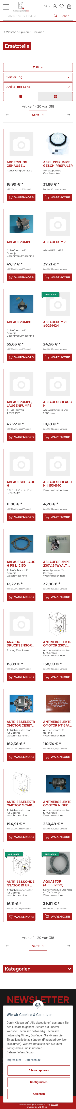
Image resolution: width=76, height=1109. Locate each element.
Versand (27, 189)
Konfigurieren (38, 1082)
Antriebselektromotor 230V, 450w (57, 643)
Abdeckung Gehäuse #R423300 (17, 164)
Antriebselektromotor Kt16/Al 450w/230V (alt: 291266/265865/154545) (58, 723)
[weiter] (69, 115)
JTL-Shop (42, 1107)
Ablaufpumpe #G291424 (55, 323)
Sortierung (14, 77)
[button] (55, 6)
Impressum (14, 1059)
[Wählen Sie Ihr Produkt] (26, 16)
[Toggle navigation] (6, 7)
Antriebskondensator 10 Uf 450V (20, 883)
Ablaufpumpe (19, 242)
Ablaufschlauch (57, 403)
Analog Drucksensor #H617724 (19, 643)
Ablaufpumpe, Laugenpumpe (19, 403)
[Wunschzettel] (61, 7)
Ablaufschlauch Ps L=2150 (21, 563)
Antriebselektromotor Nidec (57, 803)
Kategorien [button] (17, 969)
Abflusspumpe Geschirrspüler (58, 164)
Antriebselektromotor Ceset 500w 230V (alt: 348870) (21, 723)
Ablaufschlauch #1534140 (57, 483)
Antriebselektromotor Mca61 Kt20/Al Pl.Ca (21, 803)
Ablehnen (39, 1093)
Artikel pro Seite (18, 87)
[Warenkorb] (69, 7)
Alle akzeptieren (39, 1070)
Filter (38, 67)
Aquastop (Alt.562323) (53, 883)
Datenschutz (33, 1059)
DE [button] (45, 6)
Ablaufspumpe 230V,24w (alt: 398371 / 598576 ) (57, 563)
